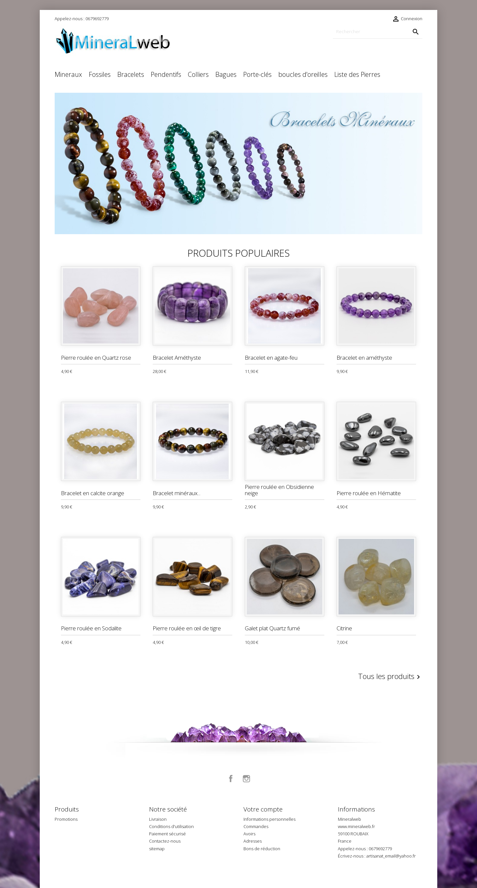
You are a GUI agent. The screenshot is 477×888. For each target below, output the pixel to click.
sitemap (157, 849)
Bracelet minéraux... (176, 493)
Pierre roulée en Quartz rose (96, 357)
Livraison (158, 819)
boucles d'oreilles (303, 74)
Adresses (252, 841)
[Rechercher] (377, 32)
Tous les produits (390, 676)
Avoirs (249, 834)
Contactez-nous (165, 841)
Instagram (246, 778)
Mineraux (68, 74)
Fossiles (100, 74)
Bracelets (130, 74)
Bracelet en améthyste (364, 357)
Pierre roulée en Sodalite (91, 628)
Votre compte (263, 809)
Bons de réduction (261, 849)
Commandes (255, 826)
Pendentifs (166, 74)
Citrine (344, 628)
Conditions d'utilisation (171, 826)
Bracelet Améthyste (177, 357)
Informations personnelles (269, 819)
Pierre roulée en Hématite (369, 493)
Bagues (226, 74)
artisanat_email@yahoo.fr (391, 856)
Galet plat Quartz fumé (272, 628)
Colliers (198, 74)
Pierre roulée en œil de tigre (187, 628)
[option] (238, 163)
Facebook (231, 778)
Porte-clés (257, 74)
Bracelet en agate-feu (271, 357)
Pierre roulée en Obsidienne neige (279, 490)
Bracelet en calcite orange (92, 493)
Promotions (66, 819)
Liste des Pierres (357, 74)
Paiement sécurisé (167, 834)
